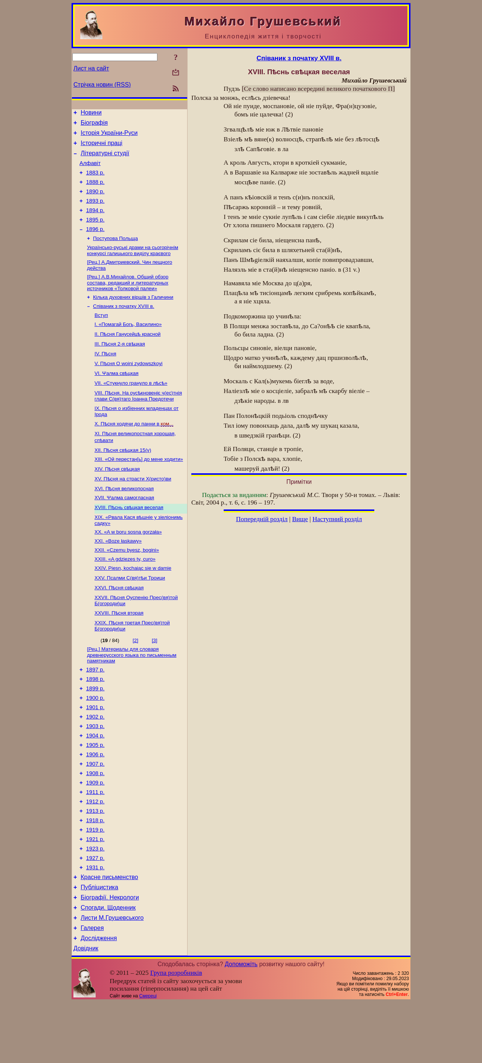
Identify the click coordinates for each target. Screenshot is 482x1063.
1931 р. (95, 919)
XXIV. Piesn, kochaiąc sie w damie (133, 594)
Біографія (94, 125)
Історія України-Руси (109, 136)
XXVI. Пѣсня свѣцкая (119, 613)
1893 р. (95, 212)
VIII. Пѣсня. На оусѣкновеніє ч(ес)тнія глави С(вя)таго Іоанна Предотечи (138, 416)
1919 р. (95, 877)
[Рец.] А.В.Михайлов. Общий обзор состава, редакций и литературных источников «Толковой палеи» (127, 300)
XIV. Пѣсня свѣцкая (117, 490)
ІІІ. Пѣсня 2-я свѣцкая (120, 364)
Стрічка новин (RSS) (102, 84)
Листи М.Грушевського (112, 975)
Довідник (85, 1009)
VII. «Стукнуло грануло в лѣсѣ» (131, 404)
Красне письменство (109, 930)
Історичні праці (101, 147)
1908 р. (95, 814)
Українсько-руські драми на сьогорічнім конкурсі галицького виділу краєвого (132, 266)
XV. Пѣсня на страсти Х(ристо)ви (133, 500)
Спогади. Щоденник (108, 964)
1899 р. (95, 719)
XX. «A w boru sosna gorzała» (128, 555)
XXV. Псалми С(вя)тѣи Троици (130, 604)
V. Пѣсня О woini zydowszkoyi (129, 384)
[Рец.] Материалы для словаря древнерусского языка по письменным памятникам (131, 681)
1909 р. (95, 824)
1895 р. (95, 233)
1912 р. (95, 845)
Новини (91, 113)
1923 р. (95, 898)
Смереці (148, 1056)
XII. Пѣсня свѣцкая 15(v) (123, 471)
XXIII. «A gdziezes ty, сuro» (125, 584)
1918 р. (95, 866)
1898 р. (95, 708)
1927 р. (95, 908)
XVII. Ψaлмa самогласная (124, 520)
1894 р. (95, 223)
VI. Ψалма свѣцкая (117, 394)
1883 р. (95, 180)
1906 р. (95, 792)
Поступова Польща (115, 254)
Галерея (92, 986)
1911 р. (95, 835)
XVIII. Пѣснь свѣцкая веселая (129, 529)
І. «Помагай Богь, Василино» (128, 345)
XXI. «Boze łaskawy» (118, 564)
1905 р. (95, 782)
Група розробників (176, 1033)
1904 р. (95, 771)
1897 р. (95, 697)
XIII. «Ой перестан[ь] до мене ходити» (139, 480)
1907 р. (95, 803)
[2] (135, 666)
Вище (300, 519)
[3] (154, 666)
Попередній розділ (262, 519)
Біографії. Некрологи (110, 952)
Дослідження (99, 997)
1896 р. (95, 244)
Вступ (101, 335)
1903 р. (95, 761)
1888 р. (95, 191)
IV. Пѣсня (105, 374)
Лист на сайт (91, 68)
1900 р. (95, 729)
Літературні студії (105, 159)
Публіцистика (99, 941)
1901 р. (95, 740)
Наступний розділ (337, 519)
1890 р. (95, 202)
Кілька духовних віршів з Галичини (133, 315)
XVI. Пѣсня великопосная (124, 510)
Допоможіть (241, 1025)
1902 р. (95, 750)
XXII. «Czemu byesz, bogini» (127, 574)
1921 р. (95, 887)
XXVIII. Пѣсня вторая (119, 639)
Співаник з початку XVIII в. (123, 325)
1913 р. (95, 856)
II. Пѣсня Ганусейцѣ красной (128, 355)
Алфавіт (90, 170)
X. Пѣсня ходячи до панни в (134, 444)
